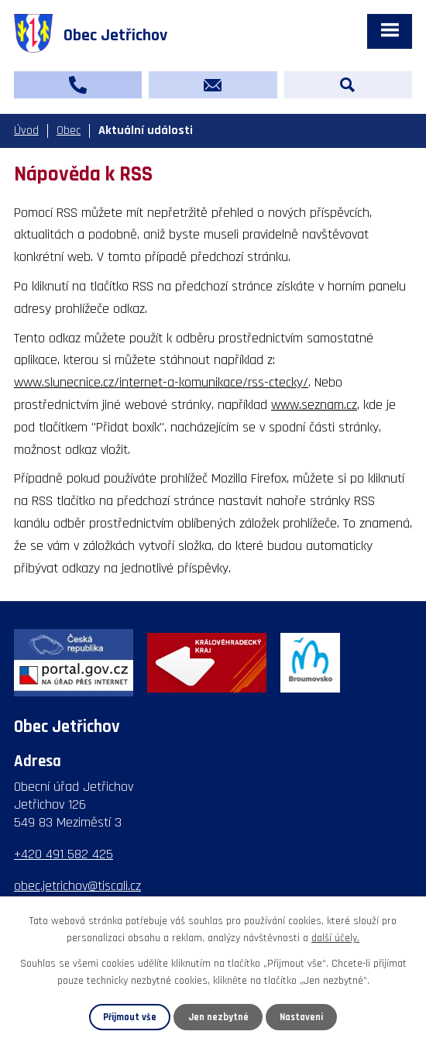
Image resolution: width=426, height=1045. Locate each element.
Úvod (26, 130)
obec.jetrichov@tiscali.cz (77, 886)
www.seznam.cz (314, 405)
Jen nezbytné (218, 1017)
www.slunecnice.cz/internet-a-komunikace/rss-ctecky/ (161, 382)
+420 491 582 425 (63, 854)
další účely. (335, 938)
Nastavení (301, 1017)
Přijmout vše (129, 1017)
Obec (69, 130)
